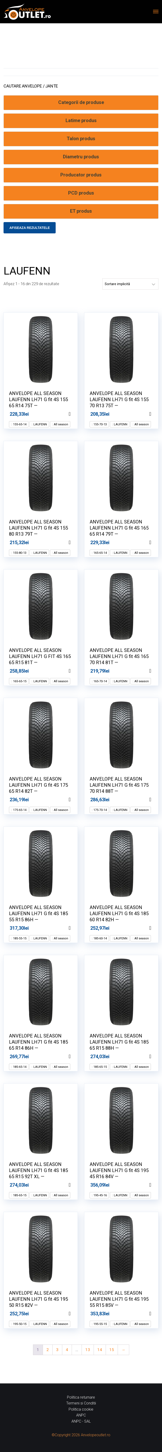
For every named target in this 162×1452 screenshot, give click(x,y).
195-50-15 (19, 1324)
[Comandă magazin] (130, 284)
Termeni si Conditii (81, 1403)
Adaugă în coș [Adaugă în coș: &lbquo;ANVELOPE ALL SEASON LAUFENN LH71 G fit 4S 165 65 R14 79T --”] (156, 542)
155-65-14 (19, 424)
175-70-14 (100, 810)
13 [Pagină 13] (87, 1349)
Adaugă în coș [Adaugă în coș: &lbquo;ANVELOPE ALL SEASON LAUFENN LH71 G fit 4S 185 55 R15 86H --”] (75, 928)
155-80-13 (19, 552)
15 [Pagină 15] (111, 1349)
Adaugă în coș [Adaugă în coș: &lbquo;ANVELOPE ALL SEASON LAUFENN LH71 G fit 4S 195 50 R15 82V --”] (75, 1313)
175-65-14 (19, 810)
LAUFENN (40, 424)
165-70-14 (100, 681)
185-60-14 (100, 938)
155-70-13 (100, 424)
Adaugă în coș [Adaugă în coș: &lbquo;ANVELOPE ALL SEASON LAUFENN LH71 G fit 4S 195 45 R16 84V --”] (156, 1185)
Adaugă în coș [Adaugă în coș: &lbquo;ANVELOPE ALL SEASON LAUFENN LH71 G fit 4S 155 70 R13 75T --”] (156, 414)
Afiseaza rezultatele (29, 228)
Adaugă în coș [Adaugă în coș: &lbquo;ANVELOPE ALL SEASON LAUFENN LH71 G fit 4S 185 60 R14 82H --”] (156, 928)
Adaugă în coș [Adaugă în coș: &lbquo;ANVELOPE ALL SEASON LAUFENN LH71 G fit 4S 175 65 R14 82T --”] (75, 799)
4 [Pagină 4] (67, 1349)
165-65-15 (19, 681)
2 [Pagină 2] (47, 1349)
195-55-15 (100, 1324)
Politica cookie (81, 1409)
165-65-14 (100, 552)
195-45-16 (100, 1195)
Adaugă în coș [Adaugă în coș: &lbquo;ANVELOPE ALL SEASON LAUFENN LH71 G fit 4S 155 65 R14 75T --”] (75, 414)
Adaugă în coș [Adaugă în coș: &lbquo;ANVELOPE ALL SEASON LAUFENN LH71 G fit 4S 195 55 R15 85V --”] (156, 1313)
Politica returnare (81, 1397)
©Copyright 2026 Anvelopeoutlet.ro (81, 1435)
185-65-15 (100, 1067)
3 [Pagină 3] (57, 1349)
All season (60, 424)
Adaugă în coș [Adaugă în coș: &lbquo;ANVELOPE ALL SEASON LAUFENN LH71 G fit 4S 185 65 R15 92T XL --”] (75, 1185)
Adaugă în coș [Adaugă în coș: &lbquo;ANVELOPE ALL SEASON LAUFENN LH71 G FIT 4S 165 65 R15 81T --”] (75, 671)
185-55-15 (19, 938)
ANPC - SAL (81, 1421)
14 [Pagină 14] (99, 1349)
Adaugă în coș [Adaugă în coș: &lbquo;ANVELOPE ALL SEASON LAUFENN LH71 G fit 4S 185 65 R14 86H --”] (75, 1056)
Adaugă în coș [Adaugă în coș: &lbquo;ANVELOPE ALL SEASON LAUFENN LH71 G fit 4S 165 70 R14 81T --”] (156, 671)
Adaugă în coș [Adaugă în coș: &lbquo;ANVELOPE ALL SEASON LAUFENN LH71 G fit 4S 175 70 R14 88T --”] (156, 799)
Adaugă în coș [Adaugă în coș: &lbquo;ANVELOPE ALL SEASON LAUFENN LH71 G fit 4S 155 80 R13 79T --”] (75, 542)
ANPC (81, 1415)
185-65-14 (19, 1067)
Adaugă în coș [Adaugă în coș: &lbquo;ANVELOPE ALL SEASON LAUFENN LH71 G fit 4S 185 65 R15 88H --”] (156, 1056)
